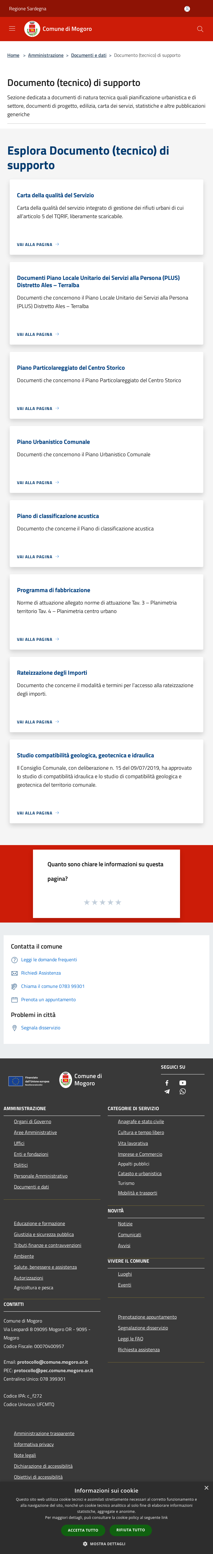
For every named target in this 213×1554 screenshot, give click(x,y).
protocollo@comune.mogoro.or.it (52, 1361)
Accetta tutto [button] (83, 1530)
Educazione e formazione (39, 1223)
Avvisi (124, 1245)
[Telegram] (167, 1091)
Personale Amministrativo (40, 1175)
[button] (106, 1544)
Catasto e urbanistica (140, 1173)
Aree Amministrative (35, 1132)
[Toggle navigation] (12, 28)
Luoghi (125, 1273)
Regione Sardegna (27, 8)
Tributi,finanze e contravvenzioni (47, 1245)
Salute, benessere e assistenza (45, 1266)
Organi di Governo (32, 1121)
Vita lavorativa (133, 1143)
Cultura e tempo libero (141, 1132)
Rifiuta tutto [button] (130, 1530)
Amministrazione (46, 55)
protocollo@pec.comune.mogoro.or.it (53, 1370)
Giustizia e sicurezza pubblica (44, 1234)
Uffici (19, 1143)
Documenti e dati (88, 55)
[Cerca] (200, 29)
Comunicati (129, 1234)
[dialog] (106, 1518)
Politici (21, 1165)
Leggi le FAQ (130, 1338)
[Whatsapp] (183, 1091)
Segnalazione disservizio (143, 1327)
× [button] (206, 1488)
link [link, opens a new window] (165, 1517)
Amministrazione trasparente (44, 1433)
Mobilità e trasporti (137, 1192)
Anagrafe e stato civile (141, 1121)
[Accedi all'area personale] (187, 9)
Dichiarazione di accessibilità (43, 1466)
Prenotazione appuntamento (147, 1316)
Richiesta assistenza (139, 1349)
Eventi (124, 1284)
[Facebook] (167, 1083)
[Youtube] (183, 1083)
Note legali (25, 1455)
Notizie (125, 1223)
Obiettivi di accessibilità (38, 1476)
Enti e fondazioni (31, 1154)
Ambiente (24, 1256)
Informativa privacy (34, 1444)
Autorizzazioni (28, 1277)
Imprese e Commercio (140, 1154)
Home (13, 55)
